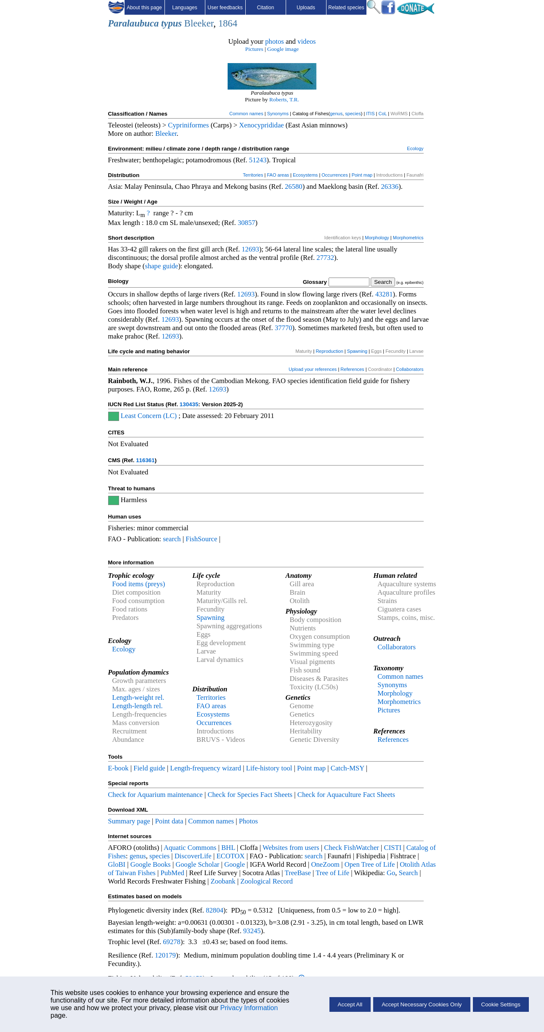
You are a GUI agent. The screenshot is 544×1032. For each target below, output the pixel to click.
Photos (248, 821)
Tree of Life (332, 873)
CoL (382, 113)
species (353, 113)
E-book (118, 768)
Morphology (377, 237)
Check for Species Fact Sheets (249, 795)
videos (306, 41)
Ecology (415, 148)
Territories (253, 174)
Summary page (129, 821)
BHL (228, 848)
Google (234, 864)
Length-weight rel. (138, 697)
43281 (384, 294)
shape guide (161, 266)
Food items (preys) (138, 584)
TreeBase (298, 873)
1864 (227, 23)
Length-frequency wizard (205, 768)
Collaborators (409, 369)
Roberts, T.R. (284, 99)
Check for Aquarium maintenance (155, 795)
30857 (246, 223)
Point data (169, 821)
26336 (390, 187)
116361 (145, 460)
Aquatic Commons (190, 848)
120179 (165, 955)
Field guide (149, 768)
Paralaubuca (133, 23)
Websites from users (291, 848)
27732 (325, 258)
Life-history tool (269, 768)
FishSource (201, 539)
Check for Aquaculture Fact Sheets (346, 795)
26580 (294, 187)
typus (171, 23)
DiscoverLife (193, 856)
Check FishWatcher (351, 848)
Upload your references (313, 369)
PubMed (172, 873)
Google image (283, 49)
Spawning (357, 351)
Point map (362, 174)
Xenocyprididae (261, 125)
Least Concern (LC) (149, 416)
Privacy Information (249, 1007)
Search (408, 873)
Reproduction (329, 351)
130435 (189, 404)
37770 (283, 328)
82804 (214, 910)
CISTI (393, 848)
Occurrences (334, 174)
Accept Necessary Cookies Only (422, 1004)
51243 (258, 160)
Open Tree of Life (370, 864)
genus (336, 113)
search (172, 539)
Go (391, 873)
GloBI (117, 864)
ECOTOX (230, 856)
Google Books (150, 864)
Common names (246, 113)
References (352, 369)
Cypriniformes (188, 125)
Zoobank (222, 881)
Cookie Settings (500, 1004)
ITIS (370, 113)
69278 (171, 942)
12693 (250, 249)
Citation (265, 8)
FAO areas (278, 174)
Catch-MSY (347, 768)
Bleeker (199, 23)
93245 (252, 931)
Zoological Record (266, 881)
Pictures (254, 49)
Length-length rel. (137, 706)
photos (274, 41)
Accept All (350, 1004)
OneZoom (325, 864)
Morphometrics (408, 237)
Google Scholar (197, 864)
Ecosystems (305, 174)
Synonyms (278, 113)
